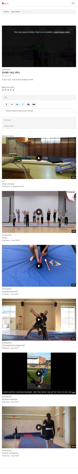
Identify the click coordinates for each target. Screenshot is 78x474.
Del (5, 97)
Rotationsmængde (9, 399)
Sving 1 (5, 237)
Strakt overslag (8, 184)
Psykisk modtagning (10, 453)
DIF (3, 181)
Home (6, 11)
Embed (7, 120)
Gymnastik (15, 11)
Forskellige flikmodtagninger (13, 345)
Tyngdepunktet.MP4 (10, 291)
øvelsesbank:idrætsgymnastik (22, 80)
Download (8, 126)
